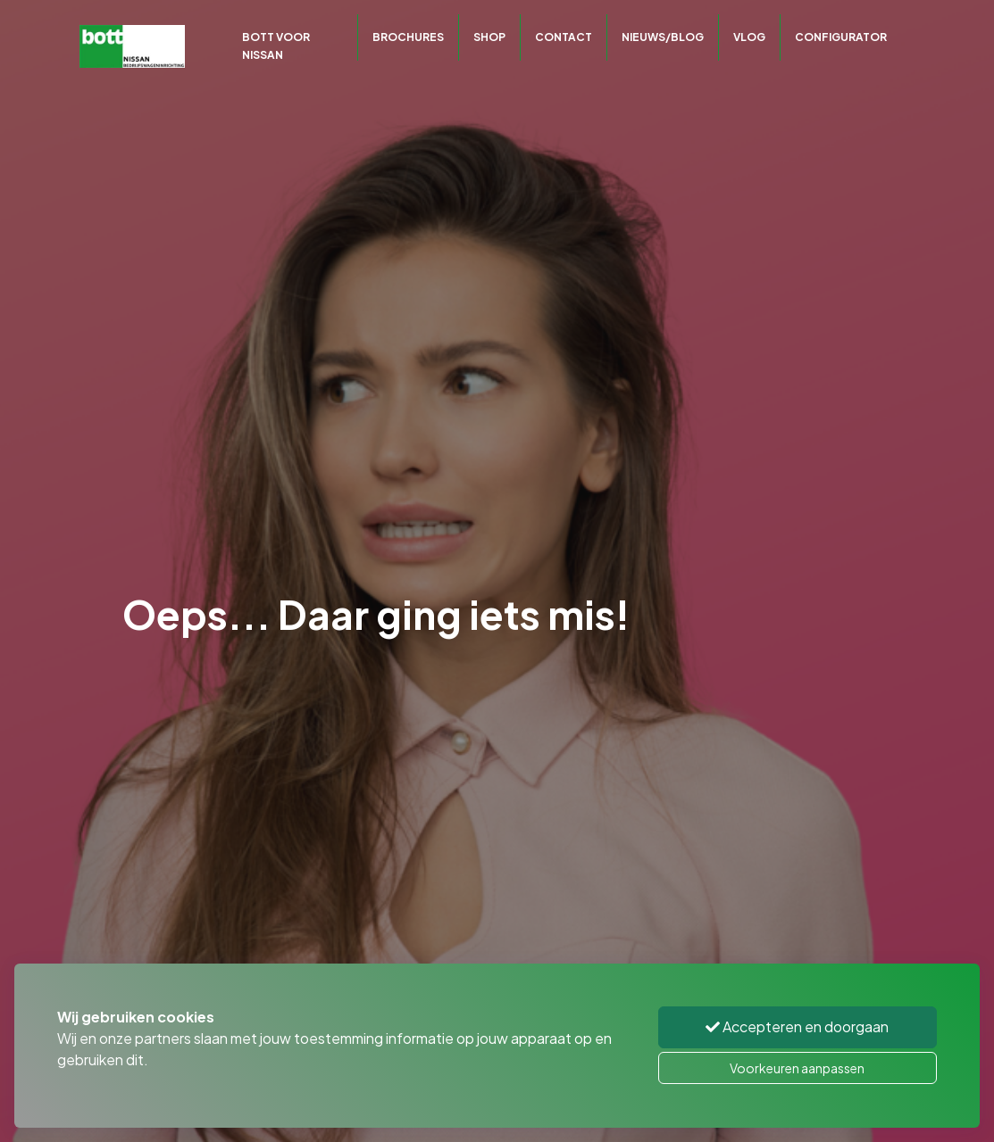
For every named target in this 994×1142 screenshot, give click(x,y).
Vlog (749, 37)
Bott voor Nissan (276, 46)
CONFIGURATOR (841, 37)
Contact (563, 37)
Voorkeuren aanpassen (797, 1068)
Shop (489, 37)
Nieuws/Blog (663, 37)
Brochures (408, 37)
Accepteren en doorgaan (797, 1026)
